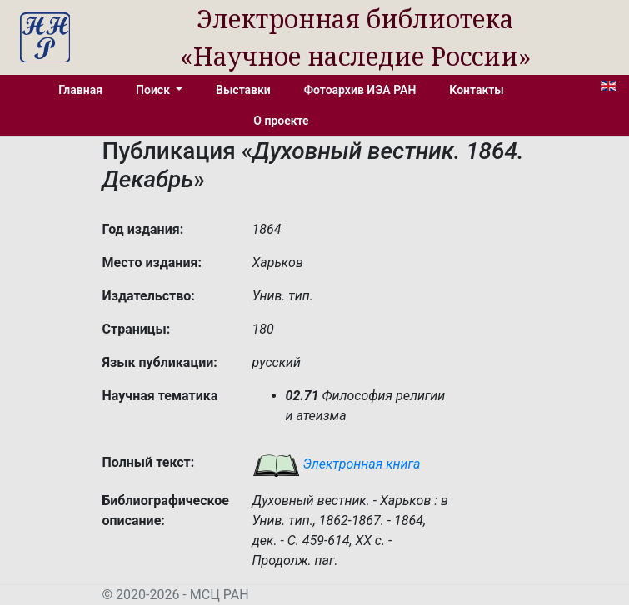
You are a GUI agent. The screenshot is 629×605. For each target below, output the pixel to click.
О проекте (280, 120)
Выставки (243, 90)
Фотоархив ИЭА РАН (360, 90)
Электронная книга (336, 464)
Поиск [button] (154, 90)
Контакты (476, 90)
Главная (80, 90)
